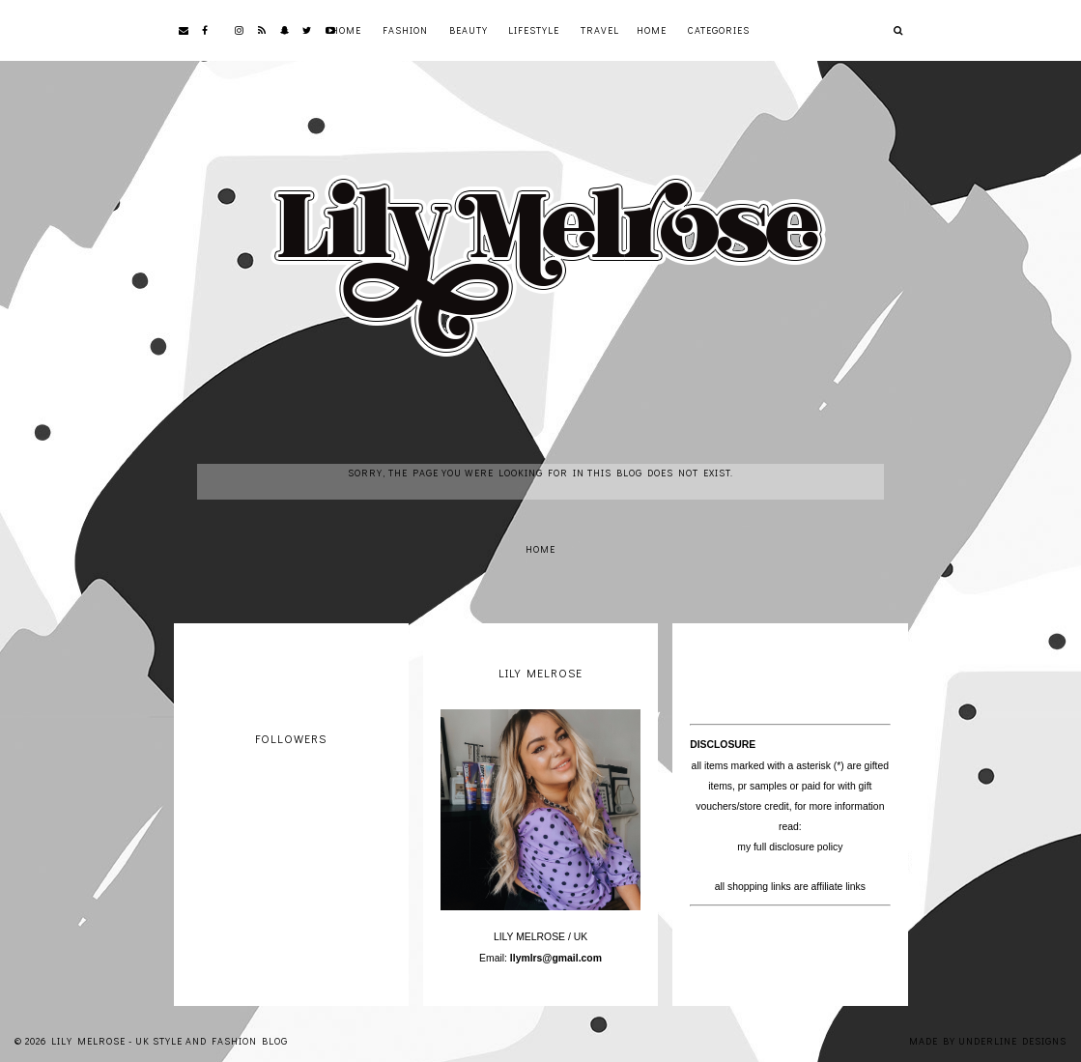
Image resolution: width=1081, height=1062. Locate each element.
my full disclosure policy (789, 847)
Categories (719, 30)
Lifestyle (533, 30)
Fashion (405, 30)
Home (346, 30)
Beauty (468, 30)
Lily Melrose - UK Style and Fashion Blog (169, 1041)
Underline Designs (1012, 1041)
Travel (600, 30)
